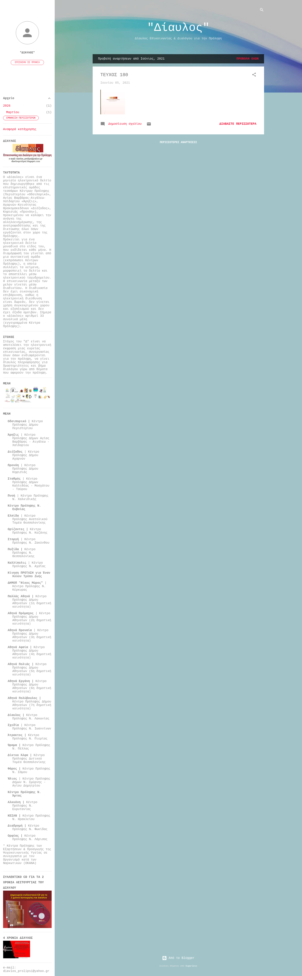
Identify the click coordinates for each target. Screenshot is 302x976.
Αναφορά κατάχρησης (19, 129)
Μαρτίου (12, 112)
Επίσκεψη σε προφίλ (27, 62)
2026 (6, 106)
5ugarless (191, 966)
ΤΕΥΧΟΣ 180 (114, 74)
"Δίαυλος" (178, 27)
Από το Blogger (178, 958)
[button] (254, 75)
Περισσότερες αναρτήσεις (178, 142)
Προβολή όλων (248, 59)
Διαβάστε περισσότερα (237, 124)
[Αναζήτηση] (261, 10)
